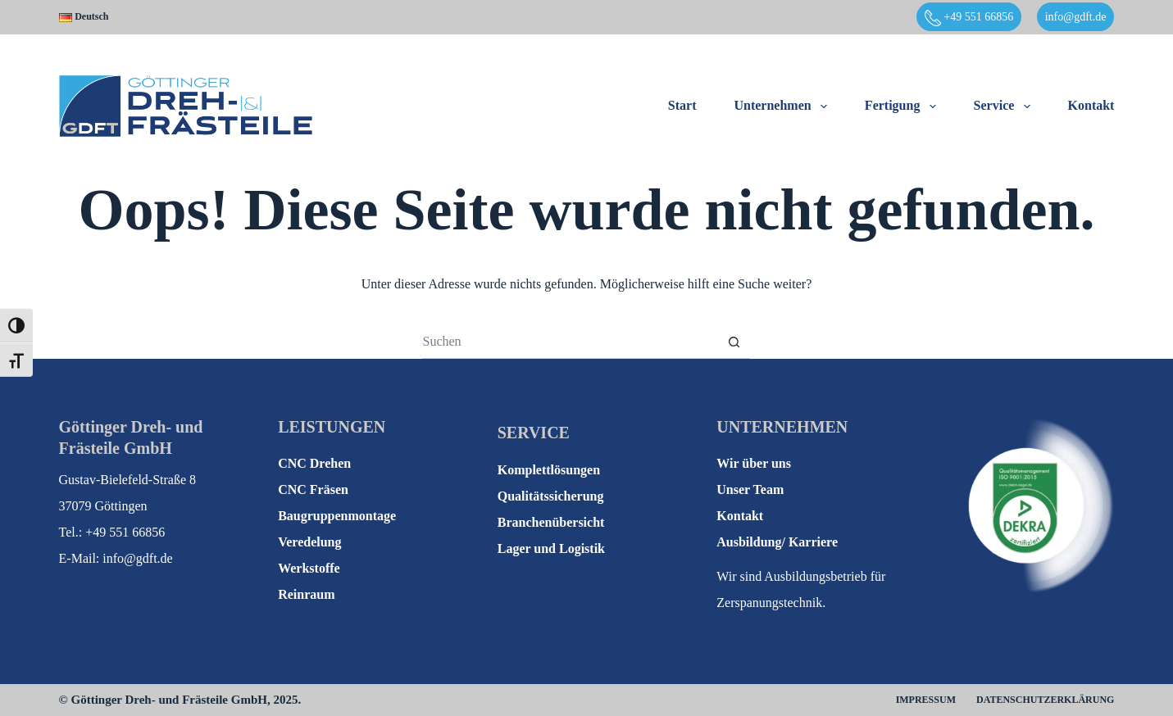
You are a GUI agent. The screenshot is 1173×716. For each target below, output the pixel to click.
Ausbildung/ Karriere (777, 542)
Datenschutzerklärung (1045, 699)
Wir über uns (753, 463)
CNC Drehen (314, 463)
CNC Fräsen (313, 489)
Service (1005, 106)
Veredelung (309, 542)
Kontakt (1091, 105)
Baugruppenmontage (337, 516)
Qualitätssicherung (551, 496)
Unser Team (750, 489)
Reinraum (306, 594)
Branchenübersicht (551, 522)
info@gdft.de (1076, 17)
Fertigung (904, 106)
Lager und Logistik (551, 548)
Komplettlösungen (549, 470)
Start (682, 105)
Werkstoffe (309, 568)
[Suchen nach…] (569, 342)
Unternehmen (783, 106)
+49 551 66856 (969, 18)
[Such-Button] (733, 342)
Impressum (926, 699)
